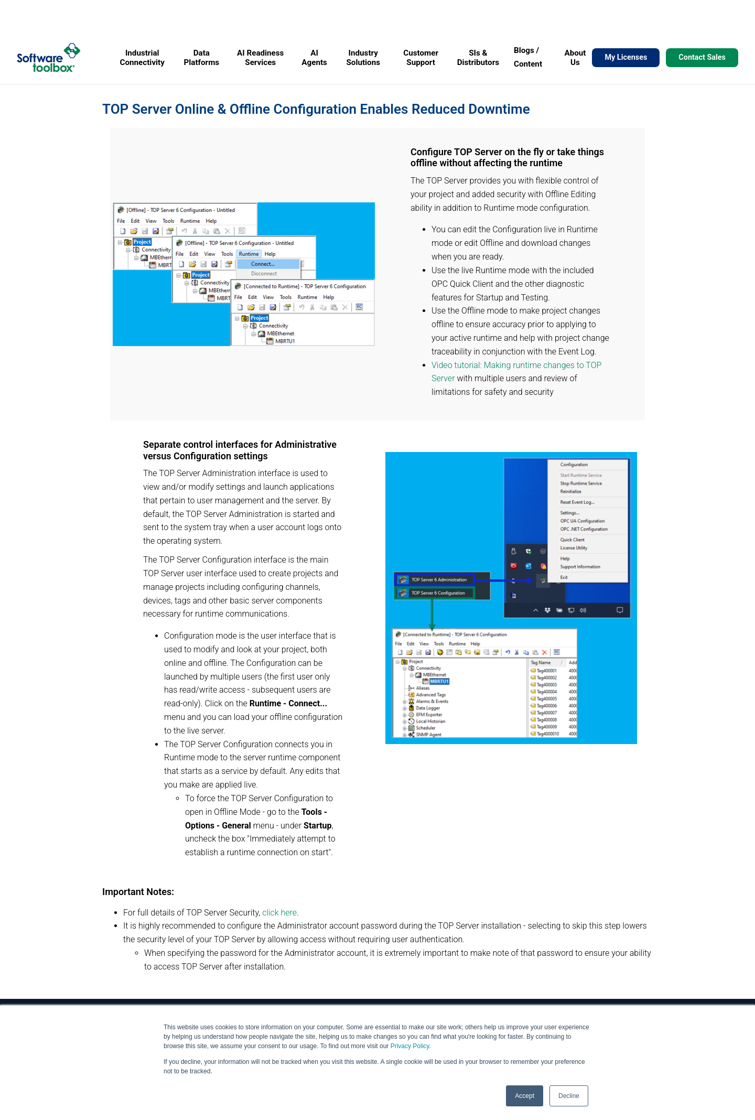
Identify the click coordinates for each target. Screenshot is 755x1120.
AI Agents (314, 57)
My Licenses (626, 57)
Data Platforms (201, 57)
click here (279, 913)
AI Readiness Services (260, 57)
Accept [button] (524, 1096)
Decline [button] (568, 1096)
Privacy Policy (410, 1046)
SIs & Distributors (478, 57)
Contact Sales (702, 57)
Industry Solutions (364, 57)
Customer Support (420, 57)
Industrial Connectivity (142, 57)
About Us (575, 57)
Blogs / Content (528, 57)
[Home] (48, 57)
